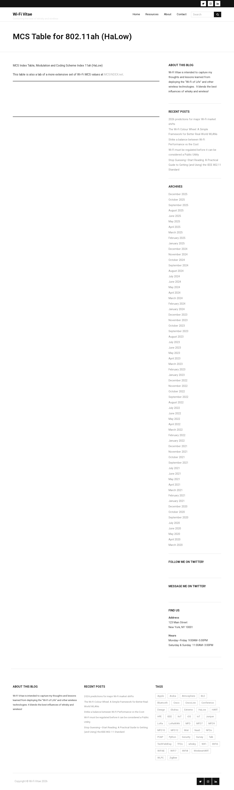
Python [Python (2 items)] (172, 737)
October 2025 (177, 200)
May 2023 (174, 353)
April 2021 (174, 485)
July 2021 (174, 468)
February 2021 (177, 496)
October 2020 (177, 512)
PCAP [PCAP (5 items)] (160, 737)
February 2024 (177, 304)
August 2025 (176, 211)
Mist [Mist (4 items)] (186, 730)
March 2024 (176, 298)
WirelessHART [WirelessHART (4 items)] (201, 751)
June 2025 (175, 216)
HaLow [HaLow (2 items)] (202, 710)
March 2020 (176, 545)
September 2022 (178, 397)
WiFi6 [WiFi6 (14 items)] (215, 744)
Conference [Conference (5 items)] (207, 703)
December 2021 (178, 446)
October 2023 (177, 326)
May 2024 (174, 287)
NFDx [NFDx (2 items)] (209, 730)
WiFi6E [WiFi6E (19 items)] (161, 751)
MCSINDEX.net (113, 75)
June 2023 (175, 348)
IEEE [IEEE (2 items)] (169, 717)
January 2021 (177, 501)
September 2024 (178, 265)
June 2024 (175, 282)
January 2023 (177, 375)
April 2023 (174, 359)
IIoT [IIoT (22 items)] (180, 717)
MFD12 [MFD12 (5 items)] (174, 730)
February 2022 (177, 435)
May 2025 (174, 222)
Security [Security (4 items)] (186, 737)
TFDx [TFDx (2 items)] (180, 744)
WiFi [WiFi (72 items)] (204, 744)
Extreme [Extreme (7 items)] (188, 710)
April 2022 (174, 424)
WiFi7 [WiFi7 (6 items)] (173, 751)
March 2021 (176, 490)
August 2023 (176, 337)
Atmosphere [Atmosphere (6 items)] (188, 696)
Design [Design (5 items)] (161, 710)
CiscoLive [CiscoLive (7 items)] (190, 703)
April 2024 (174, 293)
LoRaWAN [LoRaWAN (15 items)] (174, 723)
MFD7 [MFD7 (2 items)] (199, 723)
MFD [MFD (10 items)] (188, 723)
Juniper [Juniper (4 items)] (210, 717)
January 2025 (177, 244)
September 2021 (178, 463)
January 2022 (177, 441)
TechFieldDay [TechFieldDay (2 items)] (164, 744)
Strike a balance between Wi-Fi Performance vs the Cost (187, 143)
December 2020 (178, 507)
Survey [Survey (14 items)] (199, 737)
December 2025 (178, 194)
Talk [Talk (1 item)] (211, 737)
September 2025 (178, 205)
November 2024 (178, 254)
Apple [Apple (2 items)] (160, 696)
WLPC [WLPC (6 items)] (160, 758)
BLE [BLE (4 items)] (203, 696)
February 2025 (177, 238)
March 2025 (176, 233)
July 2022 (174, 408)
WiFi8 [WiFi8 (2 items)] (185, 751)
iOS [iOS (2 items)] (189, 717)
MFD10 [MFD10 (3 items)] (161, 730)
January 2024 (177, 309)
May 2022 (174, 419)
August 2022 (176, 402)
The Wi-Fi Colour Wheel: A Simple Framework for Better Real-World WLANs (193, 132)
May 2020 (174, 534)
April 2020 (174, 539)
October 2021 (177, 457)
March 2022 (176, 430)
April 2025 (174, 227)
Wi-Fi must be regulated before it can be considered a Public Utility (192, 153)
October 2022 (177, 391)
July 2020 (174, 523)
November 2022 (178, 386)
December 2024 (178, 249)
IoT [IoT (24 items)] (198, 717)
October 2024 (177, 260)
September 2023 (178, 331)
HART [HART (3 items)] (215, 710)
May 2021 (174, 479)
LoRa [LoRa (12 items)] (160, 723)
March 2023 (176, 364)
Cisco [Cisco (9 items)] (176, 703)
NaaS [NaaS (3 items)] (197, 730)
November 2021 (178, 452)
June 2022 (175, 413)
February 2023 (177, 370)
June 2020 (175, 528)
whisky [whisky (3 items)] (192, 744)
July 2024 (174, 276)
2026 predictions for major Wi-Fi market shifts (192, 122)
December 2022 (178, 381)
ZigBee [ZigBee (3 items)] (173, 758)
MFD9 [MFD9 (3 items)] (211, 723)
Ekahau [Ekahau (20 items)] (174, 710)
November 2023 (178, 320)
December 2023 (178, 315)
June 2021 (175, 474)
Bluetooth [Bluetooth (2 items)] (162, 703)
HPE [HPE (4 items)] (159, 717)
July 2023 (174, 342)
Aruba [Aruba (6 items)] (173, 696)
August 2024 (176, 271)
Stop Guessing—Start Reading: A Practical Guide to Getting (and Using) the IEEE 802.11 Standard (195, 165)
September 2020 (178, 518)
